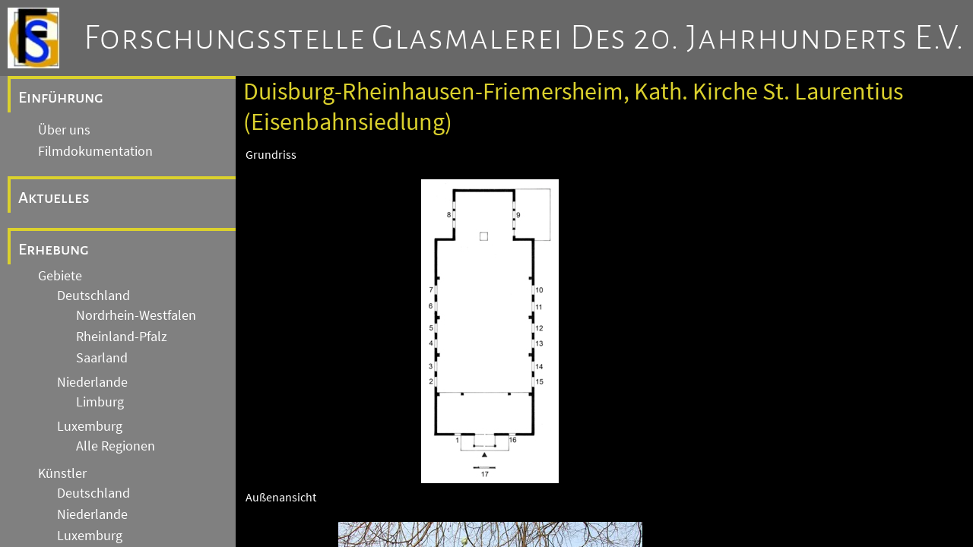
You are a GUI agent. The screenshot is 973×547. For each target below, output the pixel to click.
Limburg (100, 402)
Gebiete (60, 275)
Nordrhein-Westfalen (136, 315)
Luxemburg (89, 426)
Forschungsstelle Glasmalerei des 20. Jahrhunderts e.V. (524, 38)
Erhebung (53, 249)
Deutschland (93, 295)
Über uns (64, 130)
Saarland (102, 357)
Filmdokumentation (95, 151)
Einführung (60, 97)
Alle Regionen (115, 446)
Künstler (62, 473)
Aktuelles (54, 197)
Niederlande (92, 382)
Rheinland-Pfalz (121, 336)
